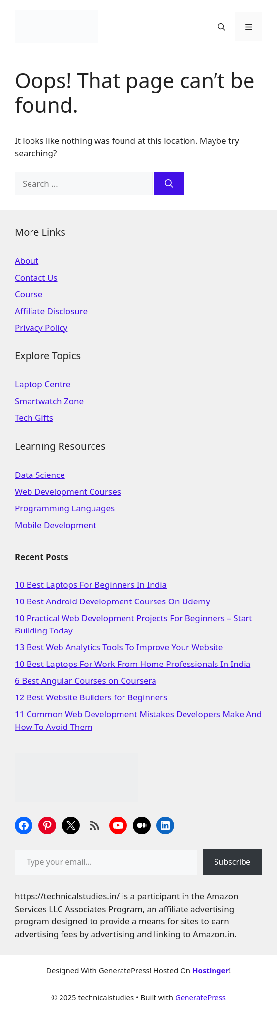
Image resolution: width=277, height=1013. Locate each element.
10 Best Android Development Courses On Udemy (112, 601)
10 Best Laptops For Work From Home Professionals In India (132, 663)
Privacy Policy (41, 327)
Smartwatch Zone (49, 401)
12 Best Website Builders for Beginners (92, 697)
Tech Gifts (34, 417)
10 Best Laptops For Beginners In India (91, 584)
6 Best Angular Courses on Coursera (85, 680)
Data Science (40, 474)
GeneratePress (200, 997)
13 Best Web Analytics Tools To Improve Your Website (120, 647)
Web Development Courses (68, 491)
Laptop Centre (42, 384)
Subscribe (232, 861)
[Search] (169, 183)
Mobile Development (55, 525)
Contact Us (36, 277)
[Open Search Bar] (221, 26)
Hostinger (210, 970)
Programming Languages (65, 508)
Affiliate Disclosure (51, 311)
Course (28, 294)
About (26, 260)
